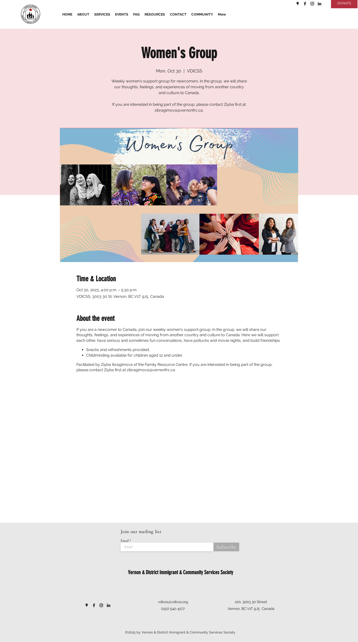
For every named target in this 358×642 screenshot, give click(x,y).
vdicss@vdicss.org (173, 602)
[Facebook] (305, 3)
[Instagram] (312, 3)
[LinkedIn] (319, 3)
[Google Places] (297, 3)
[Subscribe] (226, 547)
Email (125, 541)
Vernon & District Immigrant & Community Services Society (180, 572)
